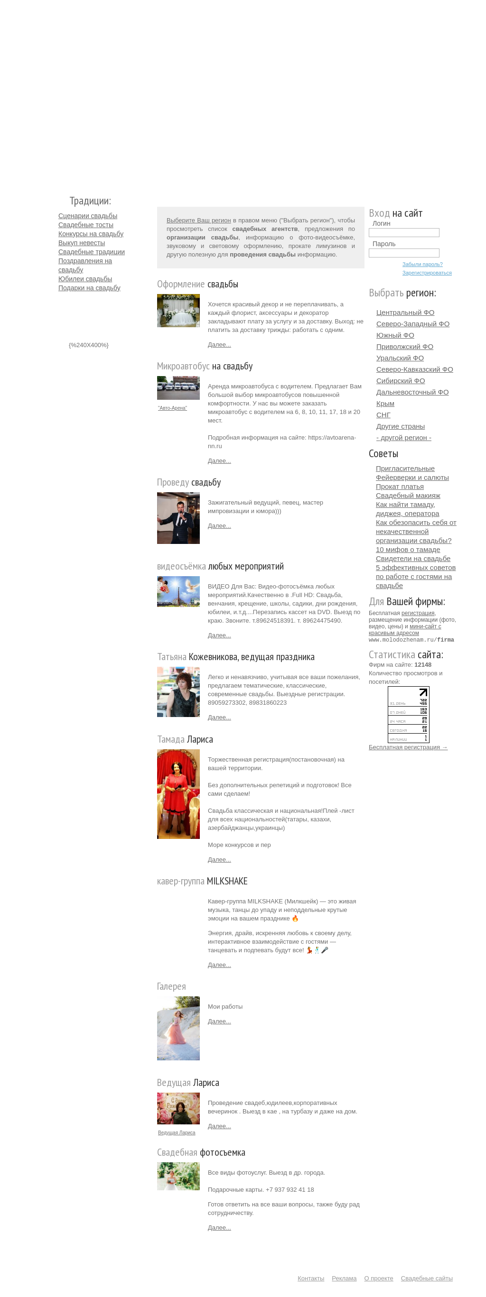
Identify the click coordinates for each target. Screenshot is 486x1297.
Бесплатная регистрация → (408, 746)
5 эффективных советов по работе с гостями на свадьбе (416, 576)
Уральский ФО (400, 358)
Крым (385, 403)
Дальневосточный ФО (412, 392)
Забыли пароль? (422, 264)
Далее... (219, 344)
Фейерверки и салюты (412, 477)
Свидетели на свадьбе (413, 558)
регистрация (418, 613)
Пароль (384, 244)
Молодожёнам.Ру (62, 92)
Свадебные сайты (427, 1278)
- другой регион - (403, 437)
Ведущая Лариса (177, 1132)
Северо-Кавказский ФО (414, 369)
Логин (382, 223)
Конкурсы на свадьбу (90, 234)
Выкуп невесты (81, 243)
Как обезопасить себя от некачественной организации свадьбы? (416, 531)
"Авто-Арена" (172, 408)
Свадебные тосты (85, 225)
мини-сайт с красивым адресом (405, 629)
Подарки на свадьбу (89, 288)
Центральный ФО (405, 312)
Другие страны (400, 426)
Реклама (344, 1278)
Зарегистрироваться (427, 273)
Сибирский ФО (400, 381)
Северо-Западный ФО (412, 324)
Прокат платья (400, 486)
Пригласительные (405, 468)
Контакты (311, 1278)
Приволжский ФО (404, 346)
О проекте (378, 1278)
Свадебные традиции (91, 252)
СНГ (383, 415)
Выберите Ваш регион (199, 220)
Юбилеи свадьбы (85, 279)
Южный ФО (395, 335)
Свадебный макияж (408, 495)
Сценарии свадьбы (87, 216)
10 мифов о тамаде (408, 549)
